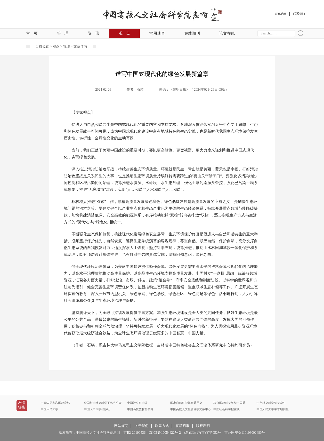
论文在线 (227, 33)
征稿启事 (182, 426)
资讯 (93, 33)
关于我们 (141, 426)
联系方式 (162, 426)
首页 (32, 33)
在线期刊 (192, 33)
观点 (124, 33)
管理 (62, 33)
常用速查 (157, 33)
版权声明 (203, 426)
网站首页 (121, 426)
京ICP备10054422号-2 (165, 432)
